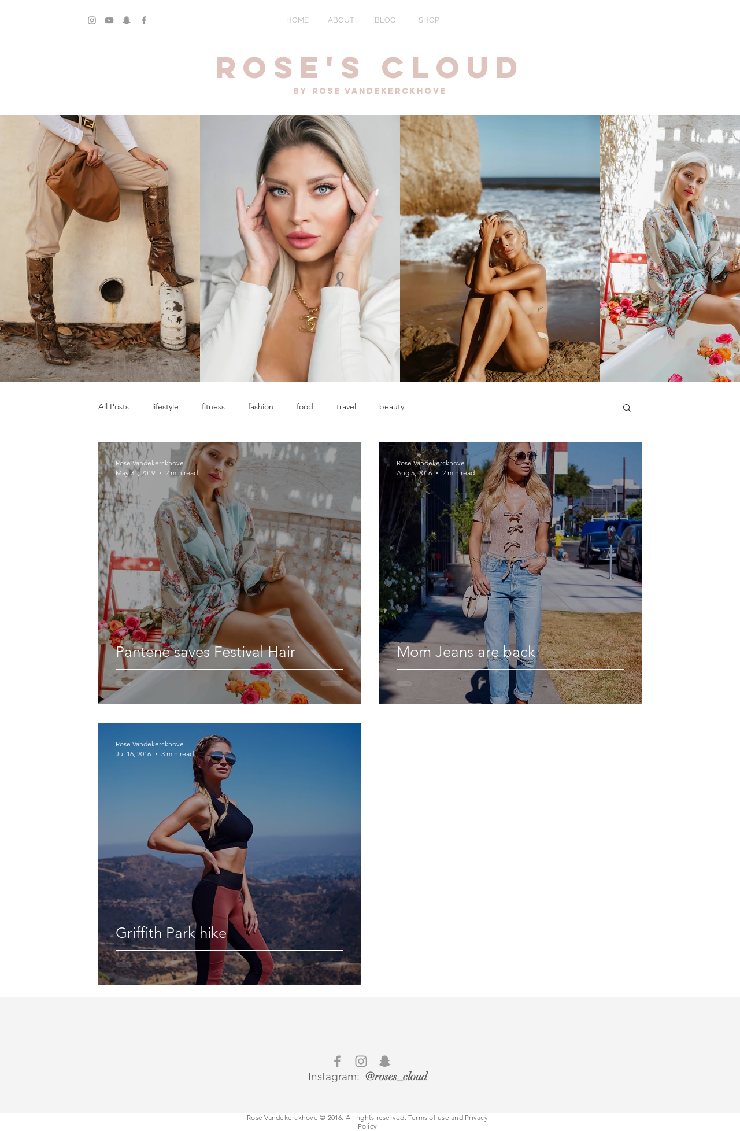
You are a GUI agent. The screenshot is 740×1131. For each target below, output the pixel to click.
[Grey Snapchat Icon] (126, 20)
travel (346, 406)
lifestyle (165, 406)
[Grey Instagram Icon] (92, 20)
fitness (213, 406)
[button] (626, 408)
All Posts (113, 406)
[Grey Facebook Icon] (144, 20)
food (305, 406)
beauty (391, 406)
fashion (260, 406)
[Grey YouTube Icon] (109, 20)
